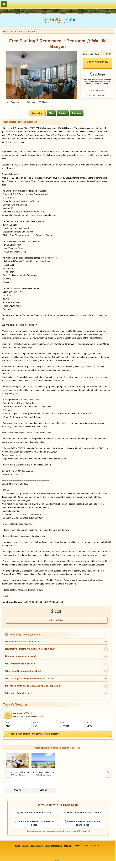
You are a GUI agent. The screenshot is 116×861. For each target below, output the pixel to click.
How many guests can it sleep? (20, 656)
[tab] (37, 113)
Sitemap (67, 840)
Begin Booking (55, 620)
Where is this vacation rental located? (24, 641)
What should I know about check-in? (23, 671)
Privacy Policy (36, 840)
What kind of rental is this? (18, 693)
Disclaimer (57, 840)
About (25, 840)
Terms (47, 840)
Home (17, 840)
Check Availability (97, 61)
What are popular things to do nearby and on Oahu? (30, 678)
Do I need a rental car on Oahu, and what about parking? (33, 686)
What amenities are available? (20, 664)
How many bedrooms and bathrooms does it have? (30, 649)
